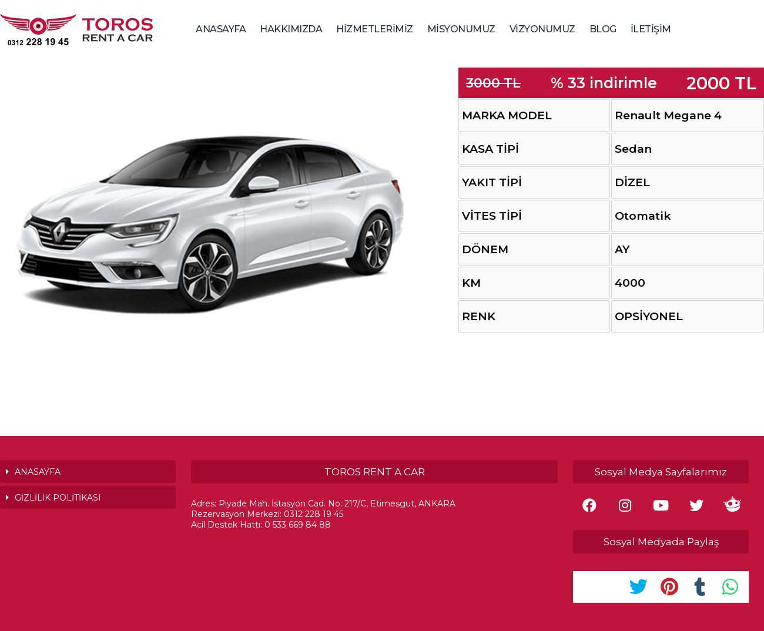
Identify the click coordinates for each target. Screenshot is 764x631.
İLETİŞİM (651, 29)
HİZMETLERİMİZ (374, 29)
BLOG (602, 29)
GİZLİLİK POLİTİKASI (58, 497)
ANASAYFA (221, 29)
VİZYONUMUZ (542, 29)
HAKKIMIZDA (291, 29)
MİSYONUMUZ (461, 29)
